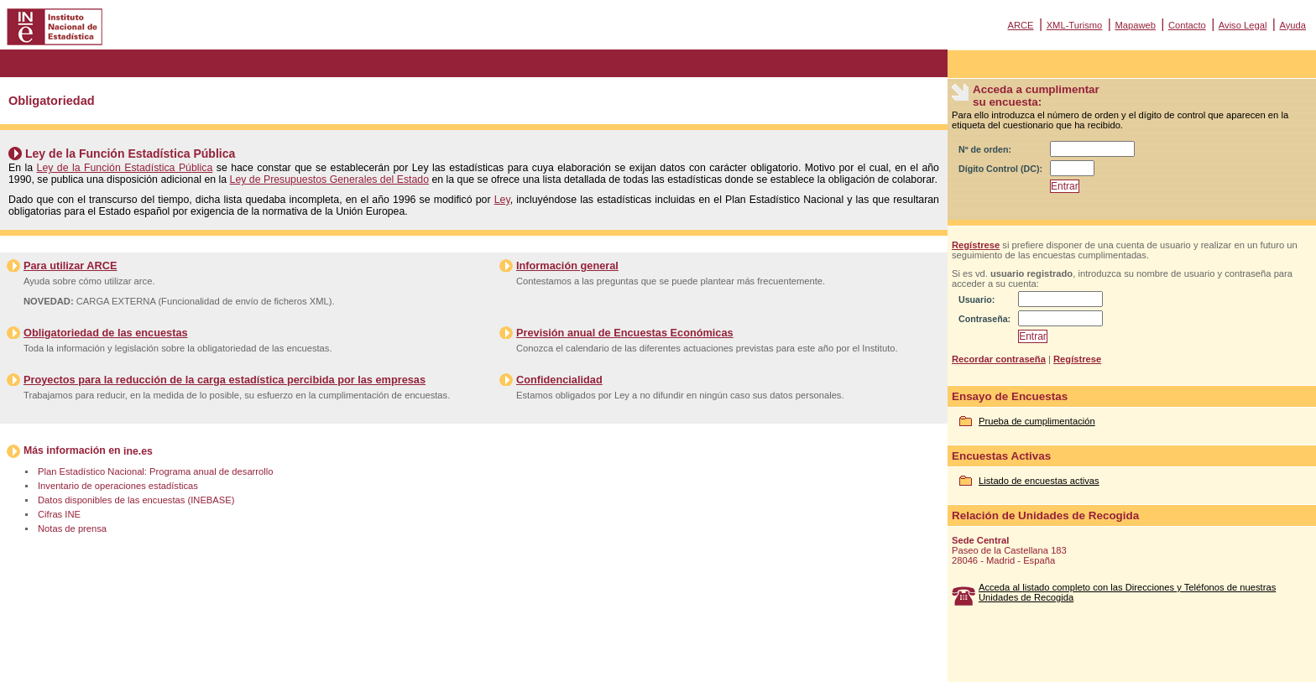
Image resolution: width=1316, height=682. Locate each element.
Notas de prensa (72, 528)
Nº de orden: (984, 149)
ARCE (1020, 25)
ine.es (138, 451)
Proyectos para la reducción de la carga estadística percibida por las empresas (225, 379)
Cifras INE (59, 514)
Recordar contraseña (999, 359)
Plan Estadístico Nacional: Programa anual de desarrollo (155, 471)
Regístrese (976, 245)
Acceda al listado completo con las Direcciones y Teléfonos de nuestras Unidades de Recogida (1127, 592)
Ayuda (1292, 25)
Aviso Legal (1243, 25)
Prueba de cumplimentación (1037, 421)
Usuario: (976, 299)
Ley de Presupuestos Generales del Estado (330, 179)
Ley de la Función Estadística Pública (125, 168)
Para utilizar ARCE (70, 265)
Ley (502, 200)
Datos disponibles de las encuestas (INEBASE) (136, 500)
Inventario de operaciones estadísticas (118, 486)
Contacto (1187, 25)
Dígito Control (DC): (1000, 169)
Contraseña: (984, 319)
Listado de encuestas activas (1039, 481)
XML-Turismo (1075, 25)
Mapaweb (1135, 25)
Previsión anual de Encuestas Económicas (625, 332)
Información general (567, 265)
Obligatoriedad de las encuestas (106, 332)
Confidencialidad (559, 379)
